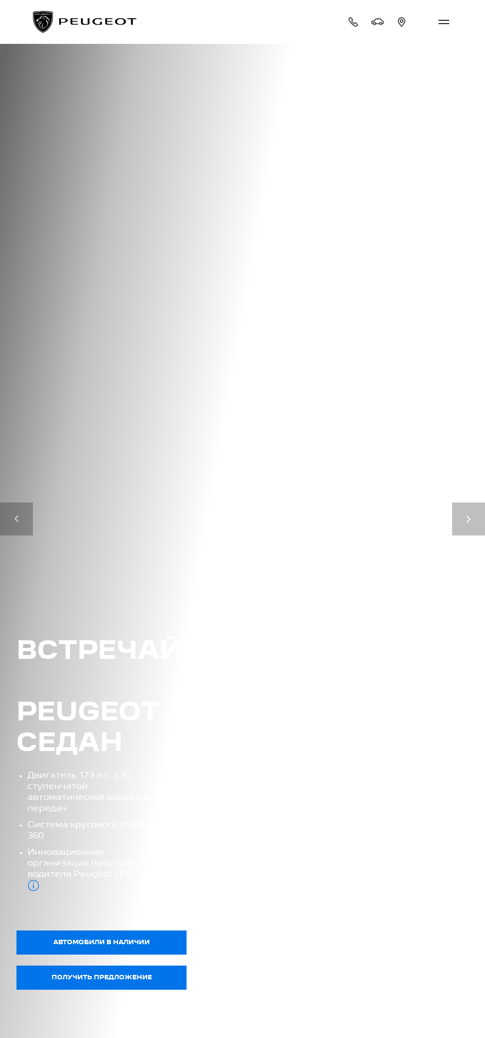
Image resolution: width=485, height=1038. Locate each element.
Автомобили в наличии (101, 942)
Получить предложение (102, 977)
